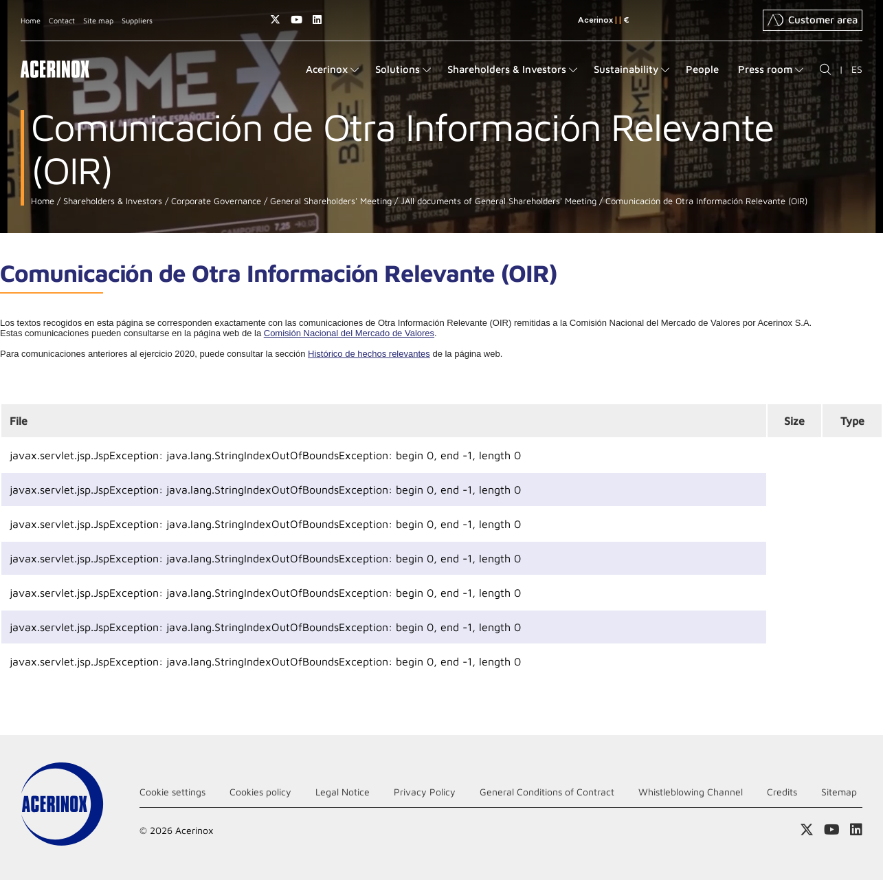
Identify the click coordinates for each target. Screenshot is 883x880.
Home (31, 20)
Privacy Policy (425, 792)
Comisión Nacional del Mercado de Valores (349, 333)
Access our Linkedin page (317, 19)
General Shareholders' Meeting (329, 201)
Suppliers (137, 20)
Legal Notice (342, 792)
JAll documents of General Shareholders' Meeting (497, 201)
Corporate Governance (214, 201)
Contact (62, 20)
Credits (782, 792)
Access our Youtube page (296, 19)
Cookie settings (172, 792)
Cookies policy (260, 792)
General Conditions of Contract (547, 792)
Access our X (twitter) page (275, 19)
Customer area (813, 20)
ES (856, 69)
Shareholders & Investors (111, 201)
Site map (98, 20)
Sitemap (839, 792)
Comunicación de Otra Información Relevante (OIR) (705, 201)
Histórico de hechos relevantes (369, 354)
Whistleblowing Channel (690, 792)
